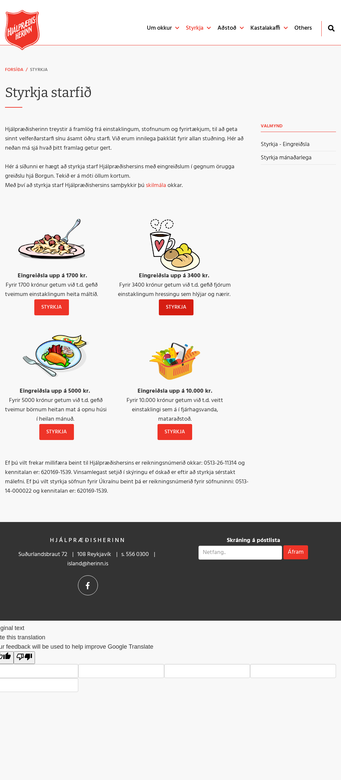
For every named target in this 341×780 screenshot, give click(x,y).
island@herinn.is (87, 564)
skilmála (156, 185)
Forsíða (14, 70)
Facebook (88, 585)
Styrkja (39, 70)
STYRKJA (176, 307)
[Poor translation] (24, 657)
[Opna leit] (331, 28)
